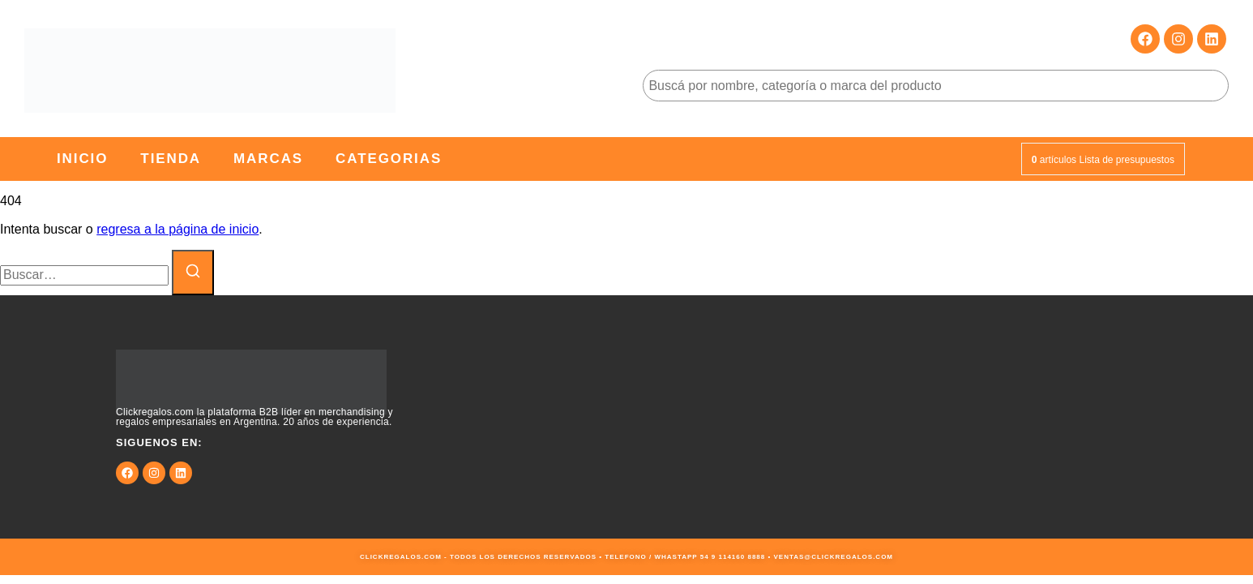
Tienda (170, 158)
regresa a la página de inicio (177, 229)
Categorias (389, 158)
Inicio (82, 158)
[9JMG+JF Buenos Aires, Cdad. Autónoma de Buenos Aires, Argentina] (939, 417)
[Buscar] (193, 272)
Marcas (268, 158)
